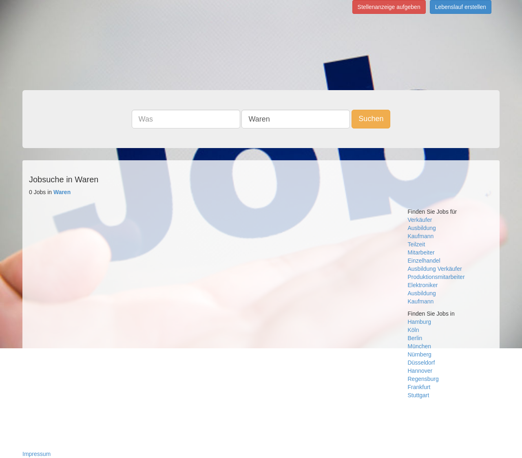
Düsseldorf (421, 362)
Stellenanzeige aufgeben (389, 7)
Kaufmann (421, 236)
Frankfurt (419, 387)
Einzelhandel (424, 260)
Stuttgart (418, 395)
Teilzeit (416, 244)
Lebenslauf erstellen (460, 7)
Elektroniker (423, 285)
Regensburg (423, 379)
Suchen (370, 119)
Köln (413, 330)
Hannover (420, 370)
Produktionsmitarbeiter (436, 277)
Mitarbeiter (421, 252)
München (419, 346)
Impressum (36, 454)
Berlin (415, 338)
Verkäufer (420, 220)
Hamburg (419, 322)
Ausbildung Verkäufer (435, 269)
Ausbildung (422, 228)
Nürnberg (419, 354)
